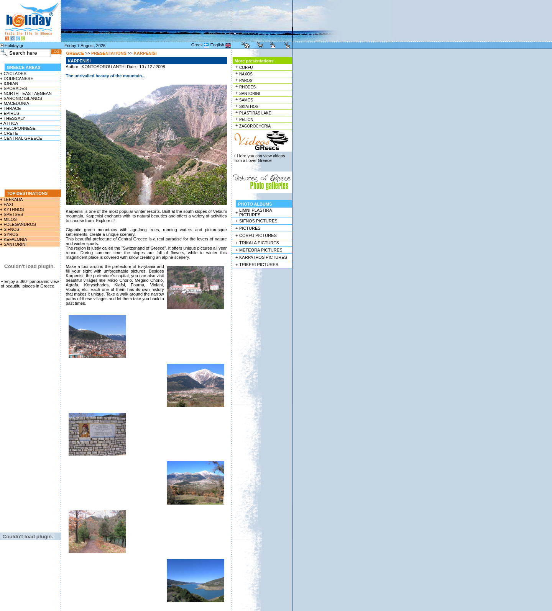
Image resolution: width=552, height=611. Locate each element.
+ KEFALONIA (13, 239)
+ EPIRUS (9, 113)
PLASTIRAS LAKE (255, 113)
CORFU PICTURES (258, 235)
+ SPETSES (11, 214)
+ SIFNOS (9, 229)
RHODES (247, 87)
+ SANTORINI (13, 244)
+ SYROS (9, 234)
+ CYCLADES (13, 73)
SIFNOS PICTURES (258, 221)
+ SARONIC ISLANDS (21, 98)
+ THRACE (10, 108)
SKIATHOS (248, 107)
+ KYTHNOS (12, 209)
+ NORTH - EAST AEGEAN (26, 93)
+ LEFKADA (11, 199)
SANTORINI (249, 93)
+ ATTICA (9, 123)
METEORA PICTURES (260, 250)
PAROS (245, 80)
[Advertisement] (30, 165)
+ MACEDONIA (14, 103)
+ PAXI (6, 204)
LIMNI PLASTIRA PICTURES (255, 212)
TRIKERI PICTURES (258, 264)
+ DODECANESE (16, 78)
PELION (246, 120)
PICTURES (250, 228)
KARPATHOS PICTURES (263, 257)
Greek (197, 44)
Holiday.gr (14, 45)
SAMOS (246, 100)
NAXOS (246, 74)
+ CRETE (9, 133)
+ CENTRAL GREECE (21, 138)
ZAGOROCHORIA (255, 126)
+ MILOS (8, 219)
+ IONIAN (9, 83)
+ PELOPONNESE (18, 128)
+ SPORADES (13, 88)
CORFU (246, 67)
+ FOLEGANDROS (18, 224)
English (217, 44)
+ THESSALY (12, 118)
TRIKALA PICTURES (259, 242)
